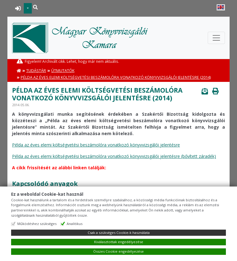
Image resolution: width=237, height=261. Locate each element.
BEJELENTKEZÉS (18, 8)
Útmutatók (62, 70)
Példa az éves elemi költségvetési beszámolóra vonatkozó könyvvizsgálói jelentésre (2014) (116, 77)
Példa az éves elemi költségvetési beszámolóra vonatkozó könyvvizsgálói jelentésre (96, 145)
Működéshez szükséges (36, 223)
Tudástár (36, 70)
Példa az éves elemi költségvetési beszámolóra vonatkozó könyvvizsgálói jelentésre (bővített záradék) (114, 156)
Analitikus (74, 223)
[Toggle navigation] (216, 38)
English (221, 7)
